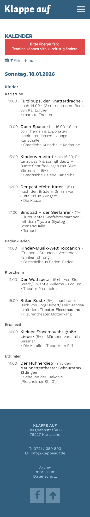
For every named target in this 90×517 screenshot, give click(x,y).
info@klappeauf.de (48, 453)
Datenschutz (45, 476)
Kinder (31, 60)
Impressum (45, 471)
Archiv (45, 467)
